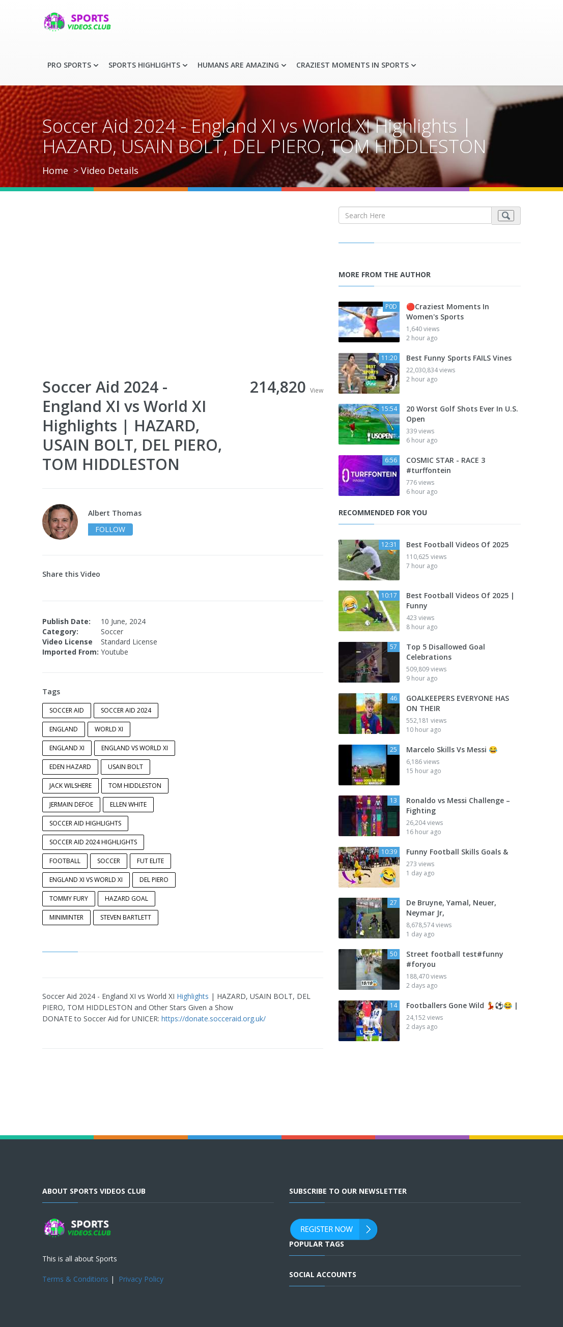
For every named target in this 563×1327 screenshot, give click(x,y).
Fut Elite (150, 861)
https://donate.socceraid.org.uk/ (213, 1018)
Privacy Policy (141, 1279)
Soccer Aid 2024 (126, 710)
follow (110, 529)
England (63, 729)
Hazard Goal (126, 898)
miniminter (66, 917)
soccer (108, 861)
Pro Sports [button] (69, 65)
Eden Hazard (70, 766)
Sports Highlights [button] (144, 65)
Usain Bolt (125, 766)
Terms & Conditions (75, 1279)
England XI (67, 748)
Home (55, 170)
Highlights (193, 996)
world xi (109, 729)
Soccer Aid (66, 710)
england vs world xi (134, 748)
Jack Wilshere (70, 785)
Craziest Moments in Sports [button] (352, 65)
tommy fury (68, 898)
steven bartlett (125, 917)
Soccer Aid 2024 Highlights (93, 842)
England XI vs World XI (86, 879)
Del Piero (153, 879)
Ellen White (128, 804)
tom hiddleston (134, 785)
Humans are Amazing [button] (238, 65)
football (64, 861)
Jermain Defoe (71, 804)
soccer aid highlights (85, 823)
